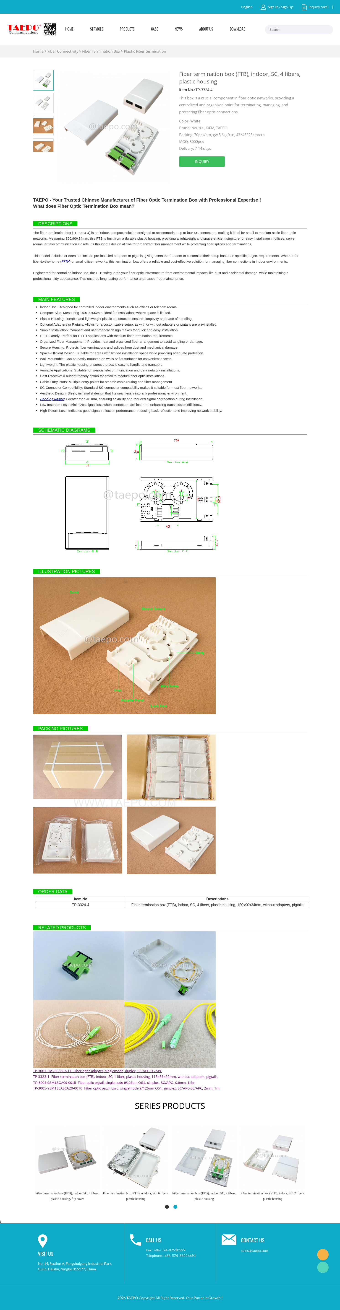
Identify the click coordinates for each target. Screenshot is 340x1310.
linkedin (194, 174)
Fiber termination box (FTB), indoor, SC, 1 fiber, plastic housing (272, 1196)
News (179, 29)
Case (154, 29)
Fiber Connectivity (62, 51)
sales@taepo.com (254, 1250)
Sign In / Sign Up (280, 7)
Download (237, 29)
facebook (182, 174)
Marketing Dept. (323, 1254)
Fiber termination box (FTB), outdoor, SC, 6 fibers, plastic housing (67, 1196)
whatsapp (244, 174)
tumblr (256, 174)
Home (69, 29)
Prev (38, 155)
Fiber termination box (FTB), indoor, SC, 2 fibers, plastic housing (136, 1196)
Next (48, 155)
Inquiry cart (318, 7)
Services (96, 29)
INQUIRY (202, 161)
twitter (207, 174)
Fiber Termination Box (101, 51)
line (231, 174)
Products (127, 29)
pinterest (219, 174)
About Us (206, 29)
